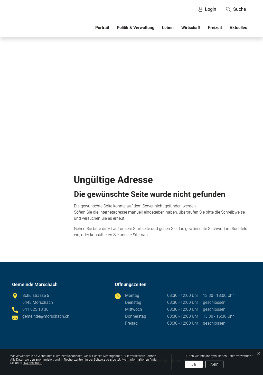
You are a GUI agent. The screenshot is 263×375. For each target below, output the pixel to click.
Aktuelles (238, 27)
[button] (236, 9)
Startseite (141, 228)
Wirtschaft (190, 27)
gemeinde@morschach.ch (45, 316)
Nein (214, 364)
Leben (168, 27)
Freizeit (215, 27)
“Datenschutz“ (32, 363)
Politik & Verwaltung (135, 27)
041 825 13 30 (35, 309)
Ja (193, 364)
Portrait (102, 27)
